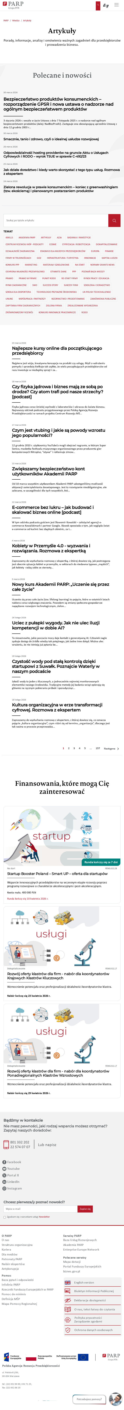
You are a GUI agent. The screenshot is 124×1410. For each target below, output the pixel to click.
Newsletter (44, 1217)
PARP (6, 20)
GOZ (38, 257)
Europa (95, 251)
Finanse (109, 251)
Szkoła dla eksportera (18, 291)
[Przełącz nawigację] (116, 5)
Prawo (9, 278)
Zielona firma (53, 305)
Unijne (9, 298)
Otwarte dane (58, 271)
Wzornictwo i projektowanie (68, 298)
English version (84, 1282)
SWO (34, 285)
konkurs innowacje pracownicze (57, 312)
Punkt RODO (49, 278)
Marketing (30, 264)
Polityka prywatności (88, 1317)
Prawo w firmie (27, 278)
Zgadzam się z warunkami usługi (22, 1217)
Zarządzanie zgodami (88, 1321)
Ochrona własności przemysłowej (25, 271)
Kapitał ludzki (109, 257)
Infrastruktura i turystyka (62, 257)
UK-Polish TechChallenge (96, 291)
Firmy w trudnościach (18, 257)
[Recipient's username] (55, 220)
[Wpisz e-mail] (40, 1209)
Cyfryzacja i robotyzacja (76, 244)
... (91, 748)
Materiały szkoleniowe (55, 264)
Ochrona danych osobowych (93, 1330)
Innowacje (90, 257)
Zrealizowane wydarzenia (82, 305)
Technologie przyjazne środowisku (56, 291)
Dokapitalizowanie (106, 244)
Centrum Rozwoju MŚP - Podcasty (24, 244)
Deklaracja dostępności (90, 1300)
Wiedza (16, 20)
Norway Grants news (102, 264)
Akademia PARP (26, 237)
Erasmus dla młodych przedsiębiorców (62, 251)
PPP (74, 271)
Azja (59, 237)
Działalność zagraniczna (19, 251)
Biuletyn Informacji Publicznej (94, 1291)
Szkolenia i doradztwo (96, 285)
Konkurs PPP (12, 264)
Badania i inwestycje (79, 237)
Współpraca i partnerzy (32, 298)
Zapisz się (85, 1209)
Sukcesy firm (70, 285)
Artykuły (27, 20)
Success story (50, 285)
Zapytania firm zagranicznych (22, 305)
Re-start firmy (69, 278)
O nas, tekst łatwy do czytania (94, 1309)
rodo (84, 312)
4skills (9, 237)
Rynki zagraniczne (16, 285)
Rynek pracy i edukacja (96, 278)
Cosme (52, 244)
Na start (80, 264)
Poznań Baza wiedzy (93, 271)
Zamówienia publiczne (103, 298)
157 (98, 748)
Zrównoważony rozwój (19, 312)
